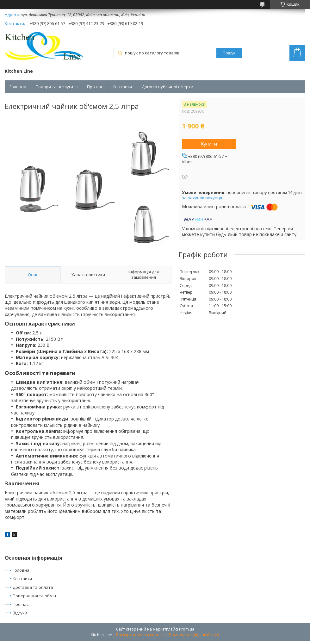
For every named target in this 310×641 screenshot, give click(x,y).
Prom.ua (186, 629)
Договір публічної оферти (167, 87)
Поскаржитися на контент (140, 635)
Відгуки (20, 613)
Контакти (122, 87)
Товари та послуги (54, 87)
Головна (17, 87)
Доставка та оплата (33, 587)
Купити (209, 143)
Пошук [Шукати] (228, 53)
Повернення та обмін (34, 596)
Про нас (95, 87)
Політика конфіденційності (194, 635)
